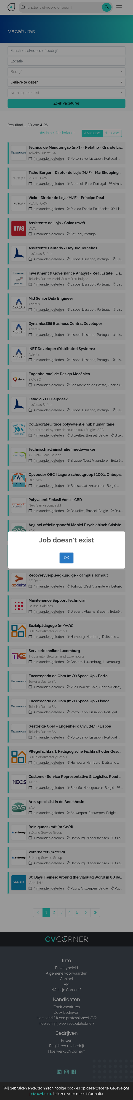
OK (66, 557)
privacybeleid (40, 1094)
